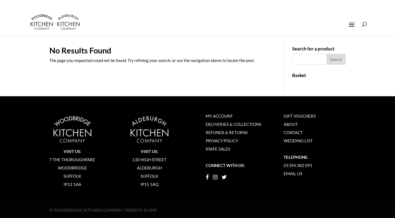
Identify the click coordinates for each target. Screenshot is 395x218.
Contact (293, 132)
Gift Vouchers (300, 116)
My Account (219, 116)
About (291, 124)
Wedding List (298, 140)
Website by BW (141, 210)
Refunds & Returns (227, 132)
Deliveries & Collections (233, 124)
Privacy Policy (222, 140)
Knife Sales (218, 148)
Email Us (293, 173)
